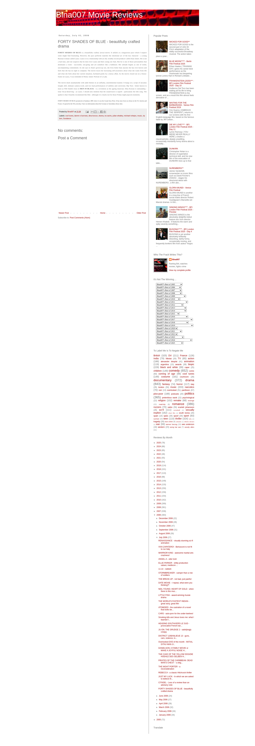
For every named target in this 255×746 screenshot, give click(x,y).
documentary (163, 380)
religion (162, 400)
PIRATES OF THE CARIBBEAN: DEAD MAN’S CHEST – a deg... (175, 661)
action (191, 358)
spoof (176, 416)
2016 (159, 477)
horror (179, 384)
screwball (177, 410)
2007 (159, 511)
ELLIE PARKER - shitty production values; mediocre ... (173, 564)
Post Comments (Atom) (80, 218)
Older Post (141, 213)
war (158, 424)
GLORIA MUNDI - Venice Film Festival (180, 189)
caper (187, 367)
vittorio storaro (189, 422)
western (161, 427)
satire (170, 407)
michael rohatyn (130, 116)
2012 (159, 492)
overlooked (172, 390)
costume (165, 376)
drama (101, 116)
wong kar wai (175, 427)
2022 (159, 454)
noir (160, 390)
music (139, 116)
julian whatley (118, 116)
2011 (159, 496)
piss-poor (158, 393)
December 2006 (166, 518)
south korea (184, 413)
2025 (159, 443)
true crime (169, 422)
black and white (169, 367)
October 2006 (165, 526)
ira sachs (108, 116)
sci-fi (161, 410)
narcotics (189, 387)
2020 (159, 462)
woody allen (189, 427)
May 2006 (163, 699)
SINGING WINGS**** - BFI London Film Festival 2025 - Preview (181, 209)
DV (170, 355)
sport (186, 415)
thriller (178, 418)
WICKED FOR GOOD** (179, 42)
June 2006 (163, 696)
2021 (159, 458)
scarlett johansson (186, 407)
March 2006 (164, 707)
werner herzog (171, 424)
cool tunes (69, 116)
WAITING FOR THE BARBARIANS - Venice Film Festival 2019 (181, 105)
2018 (159, 469)
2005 (159, 720)
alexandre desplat (169, 361)
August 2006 (164, 533)
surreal (156, 419)
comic (191, 371)
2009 (159, 503)
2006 (159, 515)
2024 (159, 446)
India (156, 358)
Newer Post (64, 213)
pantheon (186, 390)
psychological (188, 398)
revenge (191, 401)
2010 (159, 500)
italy (192, 384)
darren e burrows (81, 116)
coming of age (167, 373)
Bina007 (176, 259)
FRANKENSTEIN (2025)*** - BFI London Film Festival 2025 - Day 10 (181, 83)
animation (189, 361)
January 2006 (165, 715)
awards (178, 364)
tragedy (157, 421)
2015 (159, 481)
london (161, 387)
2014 (159, 484)
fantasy (166, 384)
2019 (159, 465)
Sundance (67, 118)
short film (171, 413)
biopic (191, 364)
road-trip (162, 404)
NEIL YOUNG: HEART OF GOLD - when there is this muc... (176, 590)
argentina (165, 364)
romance (178, 404)
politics (189, 393)
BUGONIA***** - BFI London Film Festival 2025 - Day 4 (181, 230)
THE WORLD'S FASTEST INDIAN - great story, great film (173, 602)
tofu (190, 419)
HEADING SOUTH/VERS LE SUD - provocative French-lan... (173, 624)
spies (166, 416)
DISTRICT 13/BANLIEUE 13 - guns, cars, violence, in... (173, 637)
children (158, 371)
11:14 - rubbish (164, 569)
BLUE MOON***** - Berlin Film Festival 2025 (180, 62)
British (157, 355)
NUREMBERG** (176, 168)
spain (156, 416)
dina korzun (93, 116)
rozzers (157, 407)
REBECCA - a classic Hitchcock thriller (175, 672)
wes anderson (188, 424)
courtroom (184, 377)
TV (179, 358)
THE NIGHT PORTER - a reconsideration (169, 667)
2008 (159, 507)
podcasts (175, 394)
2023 (159, 450)
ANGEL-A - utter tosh (167, 559)
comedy (174, 370)
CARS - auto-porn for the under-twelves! (175, 613)
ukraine (178, 422)
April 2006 (163, 703)
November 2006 (166, 522)
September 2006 (166, 530)
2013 (159, 488)
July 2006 (163, 537)
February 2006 (165, 711)
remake (177, 400)
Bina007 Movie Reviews (99, 14)
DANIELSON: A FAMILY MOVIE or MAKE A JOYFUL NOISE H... (173, 649)
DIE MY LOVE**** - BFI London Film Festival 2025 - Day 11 (181, 126)
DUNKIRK (173, 149)
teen (165, 418)
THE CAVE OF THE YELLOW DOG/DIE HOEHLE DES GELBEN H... (175, 655)
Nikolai (169, 358)
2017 (159, 473)
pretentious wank (169, 398)
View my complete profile (180, 270)
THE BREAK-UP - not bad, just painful (174, 579)
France (183, 355)
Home (102, 213)
